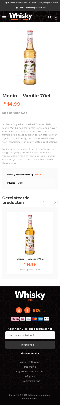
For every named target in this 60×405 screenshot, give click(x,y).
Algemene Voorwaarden (30, 371)
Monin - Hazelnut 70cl (30, 258)
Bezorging (30, 366)
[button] (54, 202)
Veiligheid (30, 376)
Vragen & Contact (30, 361)
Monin (38, 174)
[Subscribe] (30, 345)
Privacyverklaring (30, 380)
